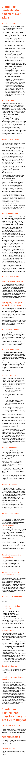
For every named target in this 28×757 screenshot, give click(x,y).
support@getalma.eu (8, 525)
